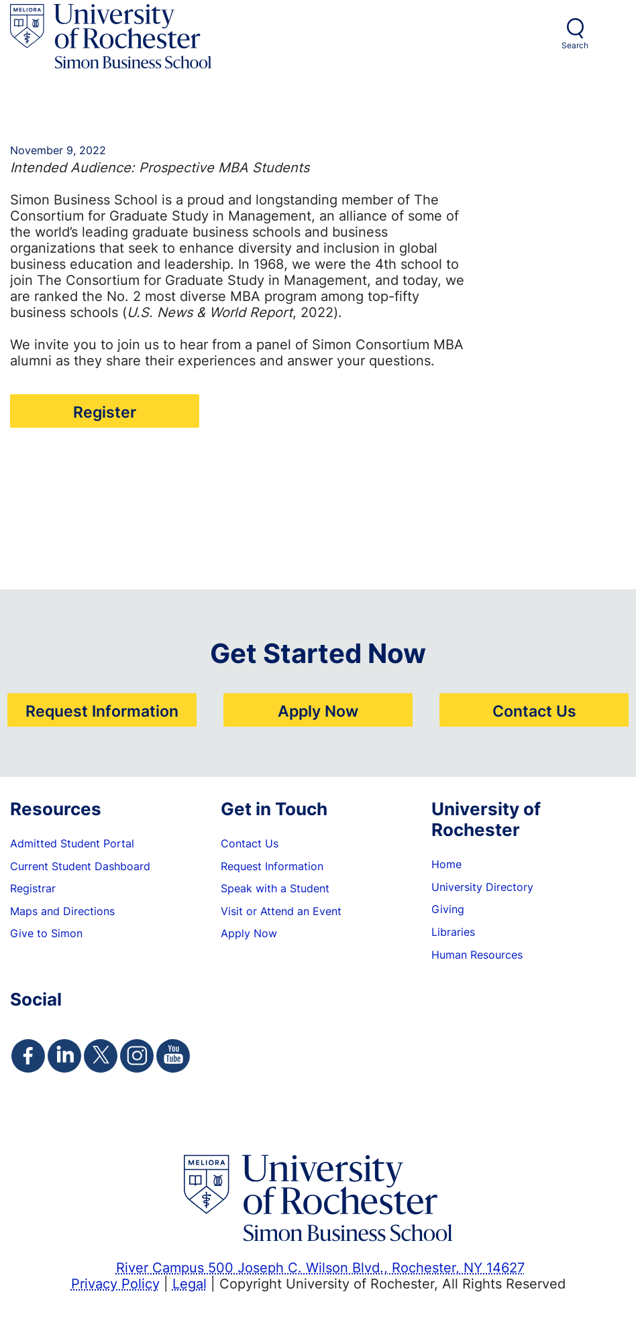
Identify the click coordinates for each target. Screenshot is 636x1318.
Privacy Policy (115, 1283)
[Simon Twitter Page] (100, 1056)
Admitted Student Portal (72, 843)
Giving (447, 909)
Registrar (33, 888)
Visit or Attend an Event (281, 911)
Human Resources (477, 954)
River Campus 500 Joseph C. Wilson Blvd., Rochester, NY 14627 (320, 1267)
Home (446, 864)
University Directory (482, 887)
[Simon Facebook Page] (28, 1056)
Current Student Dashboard (80, 866)
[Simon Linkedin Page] (64, 1056)
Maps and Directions (62, 911)
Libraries (453, 931)
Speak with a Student (275, 888)
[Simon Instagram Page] (137, 1056)
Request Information (101, 710)
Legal (189, 1283)
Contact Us (534, 710)
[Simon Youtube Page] (173, 1056)
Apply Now (318, 710)
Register (104, 411)
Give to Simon (46, 933)
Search (575, 45)
